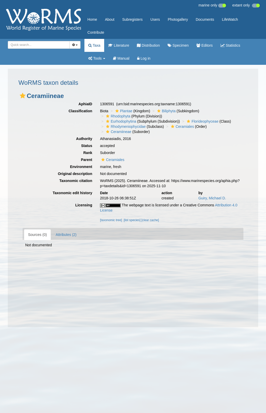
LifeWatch (230, 19)
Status (86, 146)
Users (155, 19)
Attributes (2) (66, 235)
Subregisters (132, 19)
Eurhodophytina (120, 121)
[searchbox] (37, 44)
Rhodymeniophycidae (125, 126)
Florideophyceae (201, 121)
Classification (80, 111)
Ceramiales (182, 126)
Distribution (148, 45)
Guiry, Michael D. (212, 198)
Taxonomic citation (75, 181)
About (110, 19)
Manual (121, 58)
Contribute (96, 32)
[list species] (132, 220)
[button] (22, 96)
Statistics (230, 45)
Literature (118, 45)
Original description (75, 174)
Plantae (123, 111)
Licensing (83, 205)
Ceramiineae (118, 132)
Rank (87, 153)
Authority (84, 139)
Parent (86, 160)
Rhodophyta (117, 116)
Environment (81, 167)
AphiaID (85, 104)
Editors (204, 45)
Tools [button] (96, 58)
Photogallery (178, 19)
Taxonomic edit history (72, 193)
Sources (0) (37, 235)
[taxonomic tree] (111, 220)
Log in (143, 58)
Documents (205, 19)
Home (92, 19)
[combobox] (39, 45)
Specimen (178, 45)
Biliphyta (166, 111)
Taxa (94, 45)
